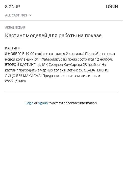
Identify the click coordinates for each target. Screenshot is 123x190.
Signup (12, 6)
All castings (18, 15)
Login (112, 6)
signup (43, 103)
